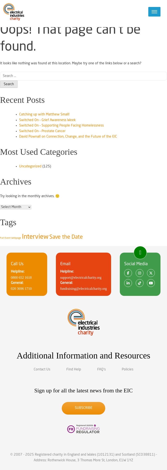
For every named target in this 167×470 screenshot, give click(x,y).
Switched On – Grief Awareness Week (47, 120)
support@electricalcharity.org (81, 277)
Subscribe (83, 408)
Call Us (17, 264)
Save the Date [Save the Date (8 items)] (66, 237)
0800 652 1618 (21, 277)
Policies (127, 369)
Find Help (73, 369)
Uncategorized (30, 166)
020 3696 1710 (21, 288)
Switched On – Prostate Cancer (42, 131)
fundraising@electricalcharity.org (83, 288)
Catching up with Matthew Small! (44, 114)
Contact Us (42, 369)
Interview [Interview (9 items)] (35, 237)
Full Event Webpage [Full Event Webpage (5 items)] (10, 238)
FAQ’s (101, 369)
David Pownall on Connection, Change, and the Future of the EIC (68, 136)
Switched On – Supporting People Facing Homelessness (61, 125)
